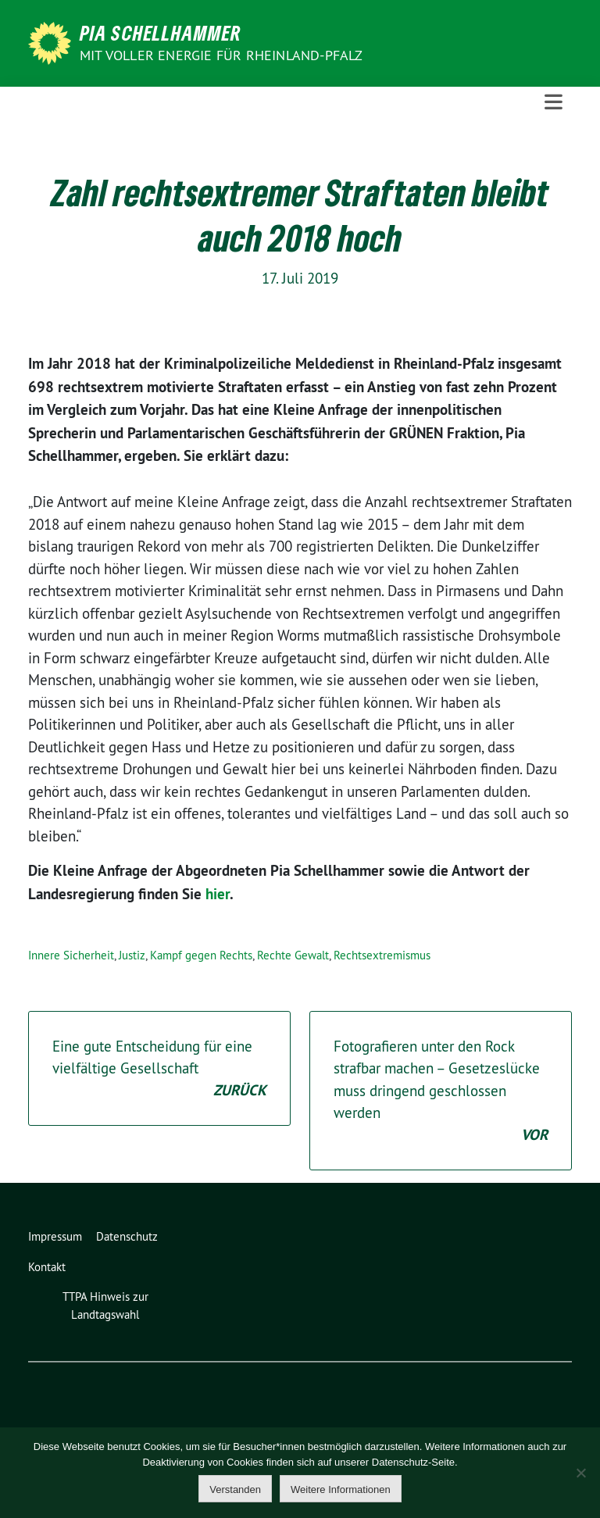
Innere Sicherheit (71, 955)
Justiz (132, 955)
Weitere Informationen (341, 1489)
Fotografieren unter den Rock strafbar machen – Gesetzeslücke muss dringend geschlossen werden (441, 1092)
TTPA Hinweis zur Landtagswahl (105, 1305)
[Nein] (580, 1472)
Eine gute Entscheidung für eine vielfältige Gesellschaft (159, 1069)
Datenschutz (127, 1236)
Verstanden (235, 1489)
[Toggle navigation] (553, 102)
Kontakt (47, 1266)
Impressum (55, 1236)
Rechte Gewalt (293, 955)
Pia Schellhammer (160, 33)
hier (217, 894)
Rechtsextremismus (382, 955)
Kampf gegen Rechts (201, 955)
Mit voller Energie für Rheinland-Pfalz (223, 55)
